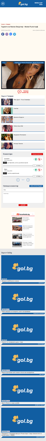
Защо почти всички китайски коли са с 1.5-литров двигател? (23, 236)
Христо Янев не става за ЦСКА (10, 403)
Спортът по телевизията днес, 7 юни (12, 342)
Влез (32, 186)
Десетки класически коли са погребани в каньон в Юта (22, 228)
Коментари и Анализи (38, 313)
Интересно (41, 282)
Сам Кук (16, 108)
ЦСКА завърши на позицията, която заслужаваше (16, 311)
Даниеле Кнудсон (19, 117)
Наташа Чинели (18, 143)
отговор (38, 165)
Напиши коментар (25, 91)
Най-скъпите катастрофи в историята (20, 220)
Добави (23, 205)
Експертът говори (39, 405)
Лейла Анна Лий (18, 126)
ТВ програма (41, 344)
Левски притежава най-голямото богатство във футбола (18, 372)
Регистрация (38, 186)
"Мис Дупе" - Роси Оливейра (22, 99)
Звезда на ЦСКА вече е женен (10, 281)
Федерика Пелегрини (20, 135)
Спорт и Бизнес (40, 437)
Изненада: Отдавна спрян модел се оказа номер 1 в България (22, 244)
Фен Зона (41, 374)
